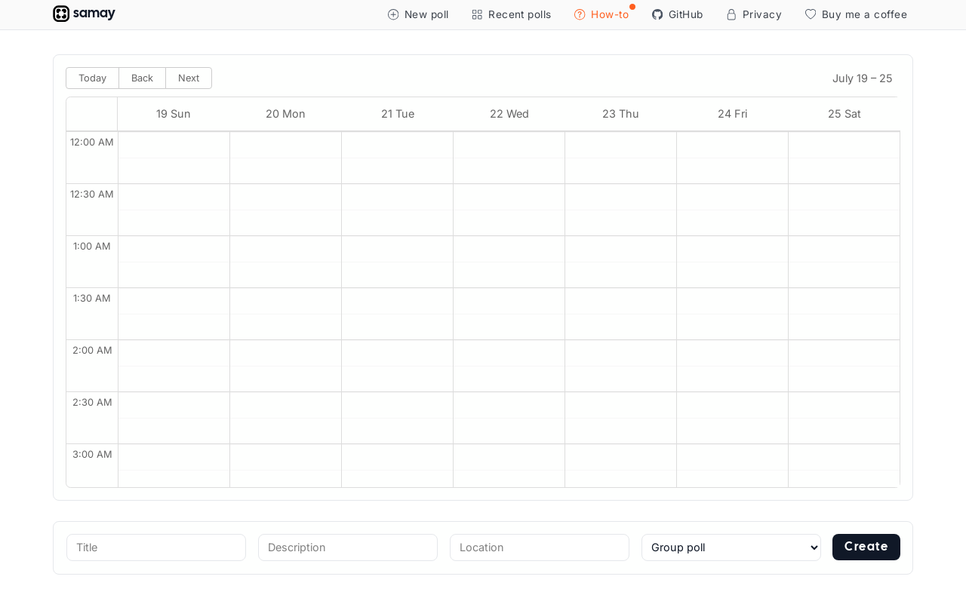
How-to (604, 12)
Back (142, 78)
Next (188, 78)
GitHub (677, 14)
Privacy (754, 14)
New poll (418, 14)
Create (866, 547)
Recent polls (512, 14)
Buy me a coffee (856, 14)
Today (92, 78)
